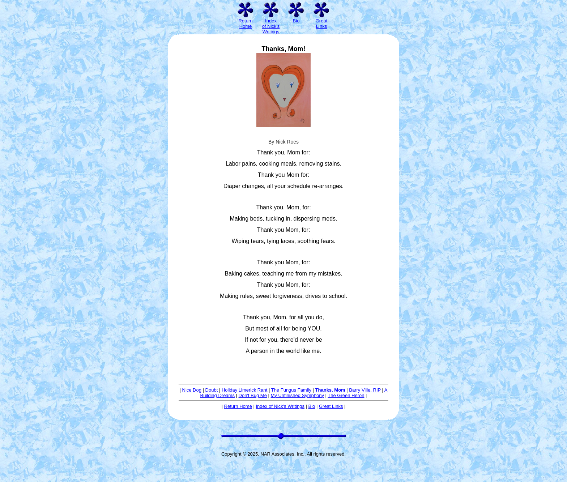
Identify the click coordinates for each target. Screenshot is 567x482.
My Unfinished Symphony (297, 395)
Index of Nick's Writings (280, 406)
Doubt (211, 390)
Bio (311, 406)
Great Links (331, 406)
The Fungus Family (291, 390)
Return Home (238, 406)
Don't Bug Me (253, 395)
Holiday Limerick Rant (244, 390)
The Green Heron (346, 395)
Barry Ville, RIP (365, 390)
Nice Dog (191, 390)
